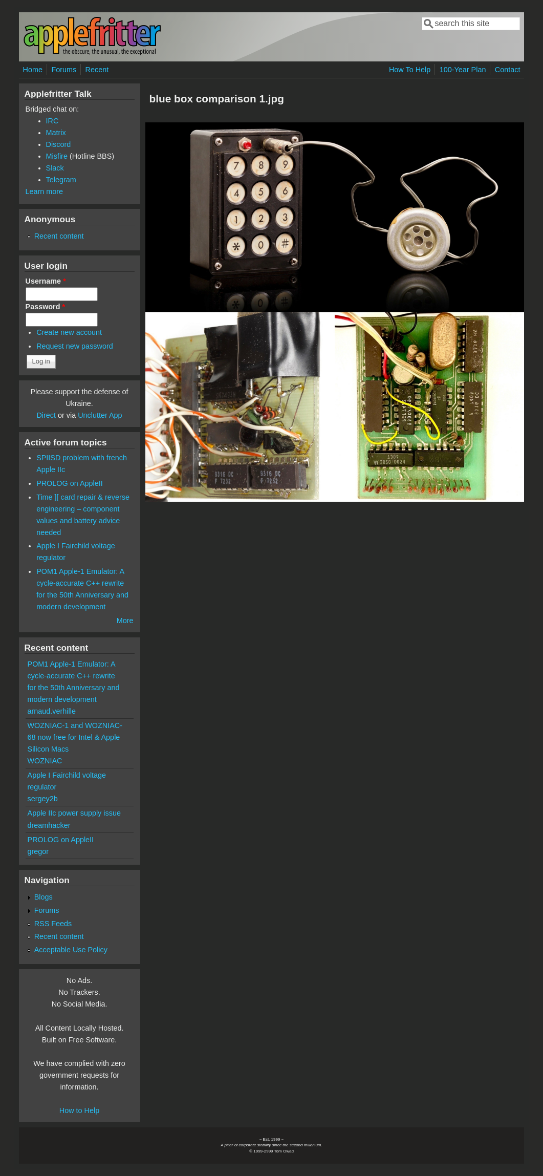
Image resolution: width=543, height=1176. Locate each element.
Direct (46, 415)
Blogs (43, 897)
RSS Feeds (53, 924)
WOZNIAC (45, 761)
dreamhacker (49, 825)
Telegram (61, 180)
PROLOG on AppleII (69, 483)
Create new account (69, 332)
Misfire (57, 156)
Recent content (59, 236)
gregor (38, 851)
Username (46, 281)
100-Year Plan (463, 70)
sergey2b (43, 799)
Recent (97, 70)
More (125, 620)
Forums (63, 70)
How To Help (409, 70)
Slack (55, 168)
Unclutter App (100, 415)
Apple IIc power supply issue (74, 813)
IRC (52, 121)
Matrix (56, 133)
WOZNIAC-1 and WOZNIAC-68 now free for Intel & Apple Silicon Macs (75, 737)
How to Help (79, 1110)
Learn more (44, 191)
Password (46, 307)
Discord (58, 144)
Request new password (74, 346)
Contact (507, 70)
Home (32, 70)
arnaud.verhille (52, 711)
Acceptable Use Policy (70, 950)
